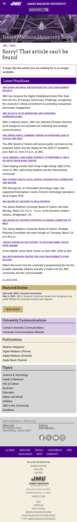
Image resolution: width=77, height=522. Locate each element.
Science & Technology (15, 375)
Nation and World (13, 397)
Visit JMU (38, 472)
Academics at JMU (38, 466)
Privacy (39, 450)
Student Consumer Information (38, 512)
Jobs (69, 450)
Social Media (25, 454)
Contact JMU (38, 496)
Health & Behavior (13, 379)
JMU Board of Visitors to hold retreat (26, 201)
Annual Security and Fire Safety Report (38, 515)
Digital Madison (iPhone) (17, 351)
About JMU (38, 469)
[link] (42, 440)
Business (8, 388)
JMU (5, 45)
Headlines (8, 410)
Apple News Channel (15, 360)
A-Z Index (10, 450)
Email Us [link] (43, 425)
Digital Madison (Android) (17, 355)
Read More (13, 309)
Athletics (7, 401)
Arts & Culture (11, 383)
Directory (25, 450)
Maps (39, 454)
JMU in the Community (16, 405)
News (12, 45)
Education (8, 392)
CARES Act (38, 505)
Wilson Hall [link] (8, 425)
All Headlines (9, 280)
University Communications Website (23, 332)
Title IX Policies (38, 508)
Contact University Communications (23, 327)
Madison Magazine (13, 347)
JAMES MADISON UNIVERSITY (42, 518)
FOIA (38, 501)
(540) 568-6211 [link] (46, 428)
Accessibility (55, 450)
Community (52, 454)
